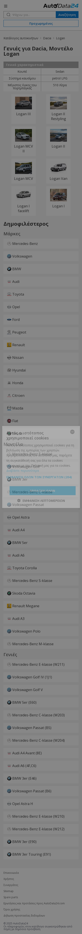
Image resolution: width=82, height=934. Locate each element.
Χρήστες (8, 879)
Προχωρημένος (41, 23)
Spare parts (10, 897)
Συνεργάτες (10, 885)
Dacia (47, 38)
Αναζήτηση (67, 15)
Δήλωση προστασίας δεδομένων (24, 915)
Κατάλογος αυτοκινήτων (20, 38)
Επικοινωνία (11, 873)
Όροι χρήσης (11, 909)
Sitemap (8, 891)
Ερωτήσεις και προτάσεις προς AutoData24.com (34, 903)
